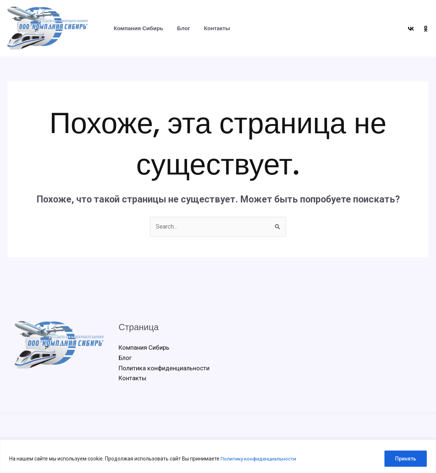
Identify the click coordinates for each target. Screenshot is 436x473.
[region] (218, 456)
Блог (179, 28)
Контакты (210, 28)
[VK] (411, 29)
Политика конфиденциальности (164, 369)
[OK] (426, 29)
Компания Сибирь (137, 28)
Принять (405, 459)
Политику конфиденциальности (259, 459)
